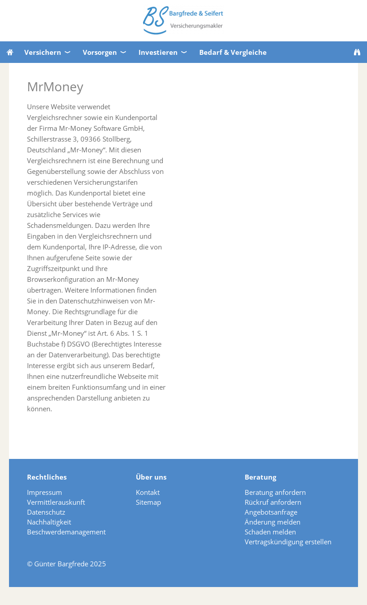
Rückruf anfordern (273, 502)
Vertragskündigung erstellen (288, 541)
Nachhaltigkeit (49, 521)
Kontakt (148, 492)
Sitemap (148, 502)
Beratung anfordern (275, 492)
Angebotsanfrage (271, 511)
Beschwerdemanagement (66, 531)
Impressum (44, 492)
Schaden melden (270, 531)
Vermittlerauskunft (56, 502)
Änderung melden (272, 521)
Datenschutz (46, 511)
